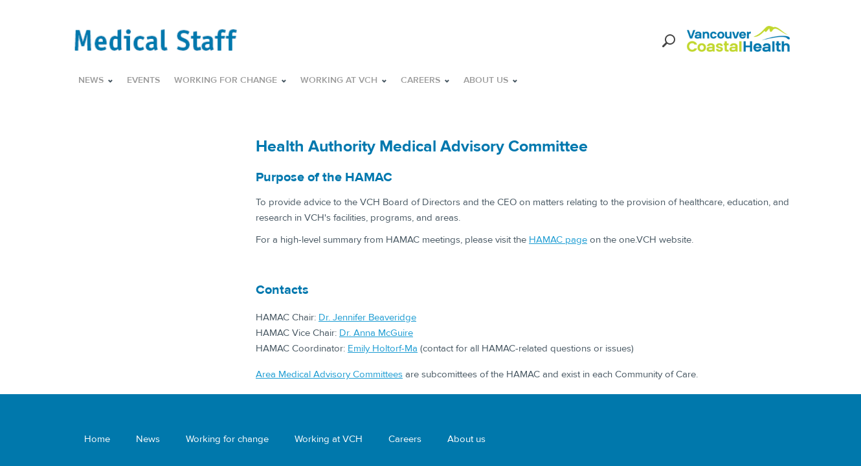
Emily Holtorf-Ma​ (383, 348)
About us (466, 439)
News (148, 439)
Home (97, 439)
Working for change (227, 439)
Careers (404, 439)
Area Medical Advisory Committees (329, 374)
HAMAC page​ (558, 239)
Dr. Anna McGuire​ (376, 332)
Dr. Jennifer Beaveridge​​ (367, 317)
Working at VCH (329, 439)
